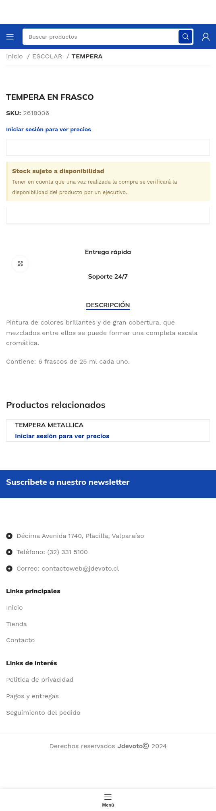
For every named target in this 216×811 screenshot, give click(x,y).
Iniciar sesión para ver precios (62, 436)
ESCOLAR (48, 56)
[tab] (108, 305)
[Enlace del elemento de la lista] (108, 607)
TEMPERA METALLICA (49, 425)
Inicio (15, 56)
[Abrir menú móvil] (10, 37)
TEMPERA (87, 56)
